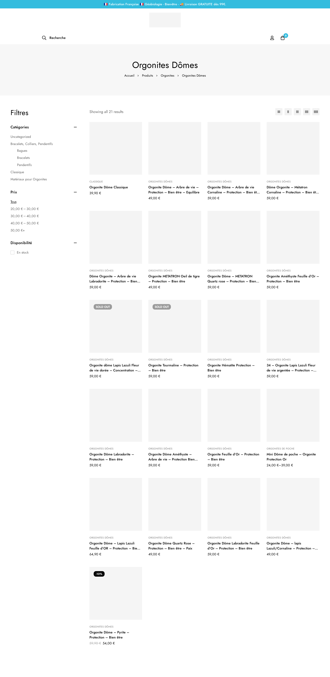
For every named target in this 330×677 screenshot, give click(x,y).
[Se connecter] (272, 38)
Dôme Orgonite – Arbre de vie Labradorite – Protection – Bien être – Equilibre (113, 281)
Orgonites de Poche (280, 449)
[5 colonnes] (315, 111)
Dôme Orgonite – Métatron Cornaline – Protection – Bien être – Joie (293, 192)
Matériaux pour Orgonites (29, 179)
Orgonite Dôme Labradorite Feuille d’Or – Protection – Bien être (233, 546)
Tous (13, 201)
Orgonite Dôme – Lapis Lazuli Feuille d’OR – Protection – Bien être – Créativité (114, 548)
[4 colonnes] (306, 111)
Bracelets (23, 157)
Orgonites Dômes (160, 182)
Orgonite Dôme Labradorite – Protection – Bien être (111, 457)
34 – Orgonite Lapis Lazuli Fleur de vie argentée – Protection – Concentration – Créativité (291, 370)
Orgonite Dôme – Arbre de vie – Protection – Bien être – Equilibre (174, 190)
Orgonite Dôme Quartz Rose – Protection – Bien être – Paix (171, 546)
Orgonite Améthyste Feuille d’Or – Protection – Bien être (293, 279)
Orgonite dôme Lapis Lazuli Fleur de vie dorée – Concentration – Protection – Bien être (114, 370)
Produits (147, 75)
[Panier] (282, 38)
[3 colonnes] (297, 111)
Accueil (129, 75)
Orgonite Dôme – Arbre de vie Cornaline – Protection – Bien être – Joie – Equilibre (234, 192)
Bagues (22, 150)
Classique (17, 172)
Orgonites (167, 75)
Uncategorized (21, 136)
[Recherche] (54, 38)
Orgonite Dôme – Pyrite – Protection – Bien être (109, 635)
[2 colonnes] (288, 111)
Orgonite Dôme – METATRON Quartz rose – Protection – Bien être (232, 281)
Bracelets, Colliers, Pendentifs (32, 143)
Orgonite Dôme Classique (108, 187)
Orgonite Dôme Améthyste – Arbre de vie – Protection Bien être (171, 459)
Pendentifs (24, 164)
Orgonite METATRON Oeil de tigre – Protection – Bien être (174, 279)
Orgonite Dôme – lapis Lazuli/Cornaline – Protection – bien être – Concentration (291, 548)
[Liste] (278, 111)
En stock (23, 252)
